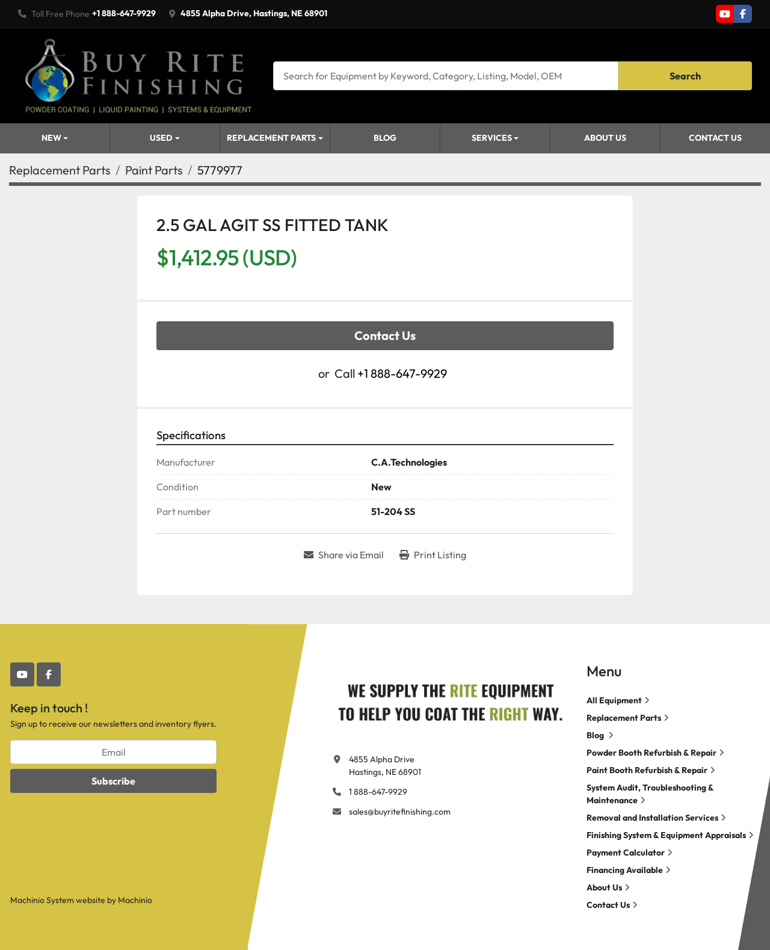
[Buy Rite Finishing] (450, 699)
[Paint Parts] (154, 169)
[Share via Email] (344, 554)
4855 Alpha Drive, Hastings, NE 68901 (253, 13)
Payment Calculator (626, 852)
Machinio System (42, 900)
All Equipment (614, 700)
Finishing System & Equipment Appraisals (666, 835)
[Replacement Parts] (60, 169)
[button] (54, 138)
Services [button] (492, 137)
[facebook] (743, 14)
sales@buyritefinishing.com (400, 811)
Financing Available (625, 870)
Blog (385, 137)
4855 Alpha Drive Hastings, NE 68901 (385, 765)
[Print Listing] (433, 554)
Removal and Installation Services (652, 817)
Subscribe (113, 781)
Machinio (135, 900)
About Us (605, 137)
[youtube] (725, 14)
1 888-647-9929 (378, 791)
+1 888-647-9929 (124, 13)
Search (685, 76)
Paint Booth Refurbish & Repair (647, 770)
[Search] (445, 75)
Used (161, 137)
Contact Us (715, 137)
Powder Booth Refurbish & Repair (651, 752)
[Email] (113, 752)
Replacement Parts (271, 137)
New (51, 137)
